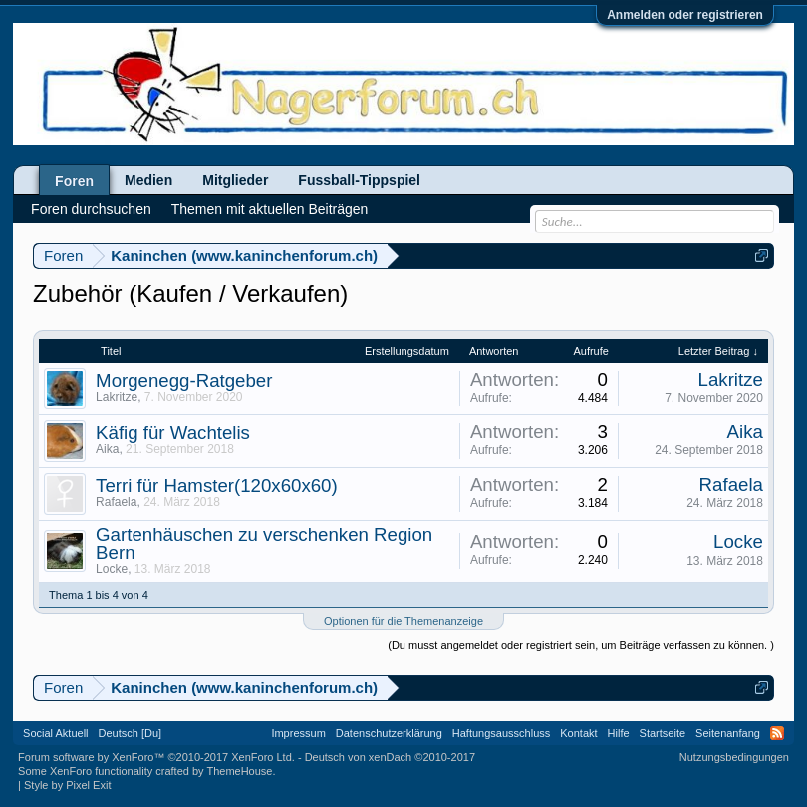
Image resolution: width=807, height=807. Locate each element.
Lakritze (116, 397)
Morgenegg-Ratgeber (184, 380)
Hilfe (619, 733)
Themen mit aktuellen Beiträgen (270, 209)
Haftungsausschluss (501, 733)
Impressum (298, 733)
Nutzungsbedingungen (734, 757)
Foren (74, 181)
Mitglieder (235, 180)
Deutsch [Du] (130, 733)
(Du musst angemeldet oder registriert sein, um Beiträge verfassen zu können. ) (581, 645)
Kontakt (578, 733)
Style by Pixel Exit (67, 785)
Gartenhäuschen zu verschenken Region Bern (264, 543)
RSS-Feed (777, 733)
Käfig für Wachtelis (173, 432)
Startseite (662, 733)
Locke (112, 569)
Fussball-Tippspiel (359, 180)
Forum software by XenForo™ (156, 757)
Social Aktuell (55, 733)
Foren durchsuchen (91, 209)
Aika (107, 449)
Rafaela (116, 502)
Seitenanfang (727, 733)
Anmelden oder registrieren (685, 15)
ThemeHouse (239, 771)
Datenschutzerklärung (389, 733)
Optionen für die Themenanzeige (403, 621)
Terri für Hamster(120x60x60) (217, 485)
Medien (148, 180)
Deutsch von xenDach (390, 757)
